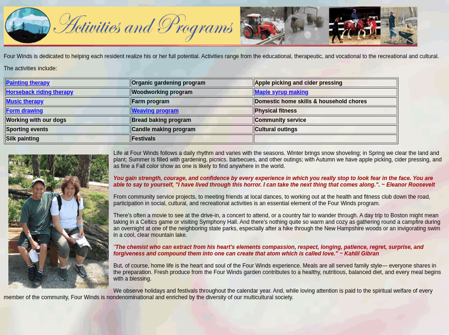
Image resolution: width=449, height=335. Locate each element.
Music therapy (25, 101)
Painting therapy (28, 83)
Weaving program (155, 110)
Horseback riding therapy (39, 92)
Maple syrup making (281, 92)
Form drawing (24, 110)
